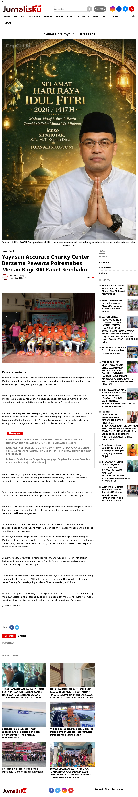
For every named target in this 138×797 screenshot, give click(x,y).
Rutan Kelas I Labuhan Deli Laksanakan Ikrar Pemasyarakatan (114, 350)
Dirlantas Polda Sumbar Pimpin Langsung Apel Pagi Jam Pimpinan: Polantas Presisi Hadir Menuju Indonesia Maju (21, 733)
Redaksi (99, 789)
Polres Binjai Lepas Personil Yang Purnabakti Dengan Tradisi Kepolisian (23, 770)
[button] (133, 15)
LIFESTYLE (83, 16)
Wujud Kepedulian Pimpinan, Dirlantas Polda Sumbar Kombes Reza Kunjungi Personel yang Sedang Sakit (71, 731)
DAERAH (48, 16)
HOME (7, 16)
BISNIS (71, 16)
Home (4, 251)
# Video (103, 273)
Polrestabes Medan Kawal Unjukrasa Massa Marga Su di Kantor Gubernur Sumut (112, 306)
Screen (100, 8)
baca (87, 277)
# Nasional (104, 262)
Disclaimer (118, 789)
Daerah (11, 251)
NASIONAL (34, 16)
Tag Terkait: (9, 636)
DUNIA (59, 16)
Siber (107, 789)
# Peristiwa (105, 267)
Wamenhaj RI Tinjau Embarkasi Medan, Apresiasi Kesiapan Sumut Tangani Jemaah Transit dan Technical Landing (112, 493)
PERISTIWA (19, 16)
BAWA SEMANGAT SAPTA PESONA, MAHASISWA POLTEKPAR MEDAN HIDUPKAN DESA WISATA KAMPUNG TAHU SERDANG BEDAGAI (70, 773)
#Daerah (22, 636)
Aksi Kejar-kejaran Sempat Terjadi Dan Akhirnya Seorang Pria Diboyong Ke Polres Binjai (114, 451)
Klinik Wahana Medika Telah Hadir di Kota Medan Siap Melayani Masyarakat (114, 289)
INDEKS (7, 22)
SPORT (96, 16)
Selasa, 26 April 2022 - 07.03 (18, 278)
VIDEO (116, 16)
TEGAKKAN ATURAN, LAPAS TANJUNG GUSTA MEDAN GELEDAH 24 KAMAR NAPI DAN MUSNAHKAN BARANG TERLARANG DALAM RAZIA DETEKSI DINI (23, 694)
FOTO (106, 16)
